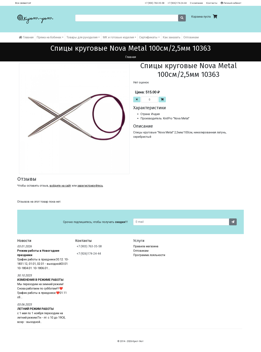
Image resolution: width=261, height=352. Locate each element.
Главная (26, 37)
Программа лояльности (149, 255)
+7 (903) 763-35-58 (154, 3)
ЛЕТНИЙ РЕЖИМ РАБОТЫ (35, 309)
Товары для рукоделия (82, 37)
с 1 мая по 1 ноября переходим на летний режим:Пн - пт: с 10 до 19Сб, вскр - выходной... (41, 317)
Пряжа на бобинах (49, 37)
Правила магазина (145, 246)
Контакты (211, 3)
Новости (24, 240)
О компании (196, 3)
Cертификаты (148, 37)
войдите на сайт (60, 185)
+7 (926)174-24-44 (177, 3)
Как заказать (171, 37)
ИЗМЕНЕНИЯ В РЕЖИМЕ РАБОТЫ (40, 279)
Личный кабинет (231, 3)
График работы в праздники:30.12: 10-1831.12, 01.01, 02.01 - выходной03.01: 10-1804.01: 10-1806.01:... (43, 264)
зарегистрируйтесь (90, 185)
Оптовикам (191, 37)
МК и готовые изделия (118, 37)
